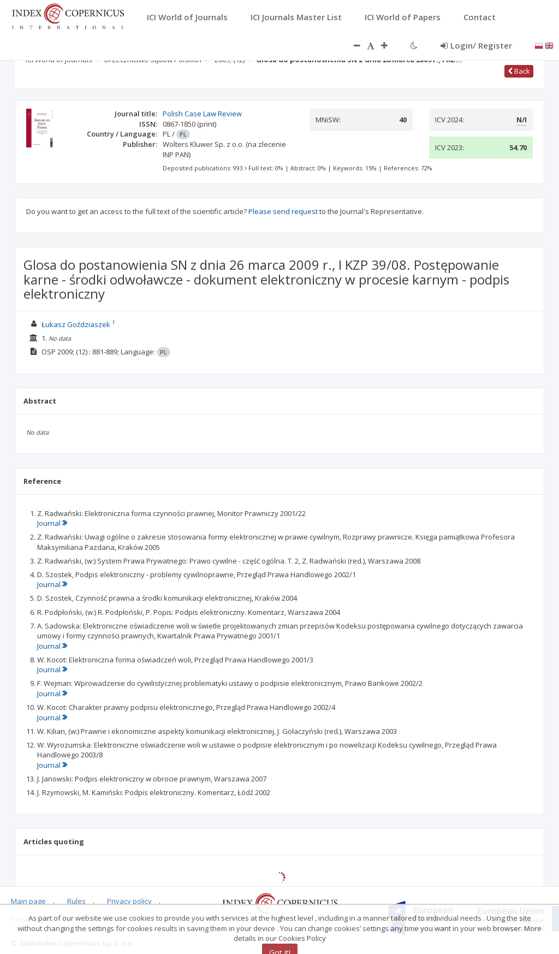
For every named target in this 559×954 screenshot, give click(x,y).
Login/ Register (476, 45)
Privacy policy (129, 901)
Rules (76, 901)
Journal (52, 523)
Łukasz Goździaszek (75, 324)
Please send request (283, 211)
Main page (28, 901)
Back (519, 71)
